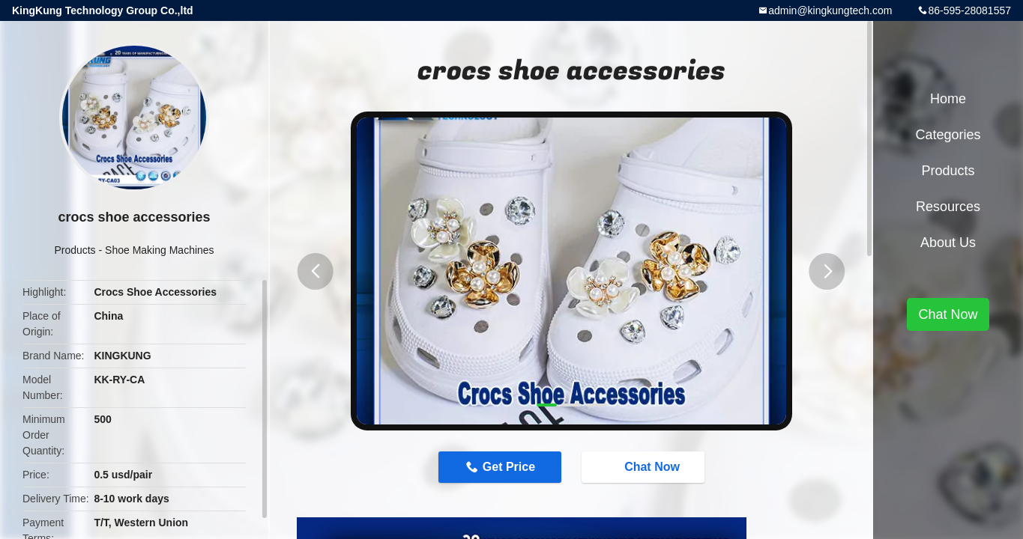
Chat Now (644, 466)
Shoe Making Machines (159, 250)
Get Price (509, 466)
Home (948, 98)
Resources (948, 206)
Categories (947, 134)
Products (74, 250)
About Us (948, 242)
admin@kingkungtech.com (830, 10)
